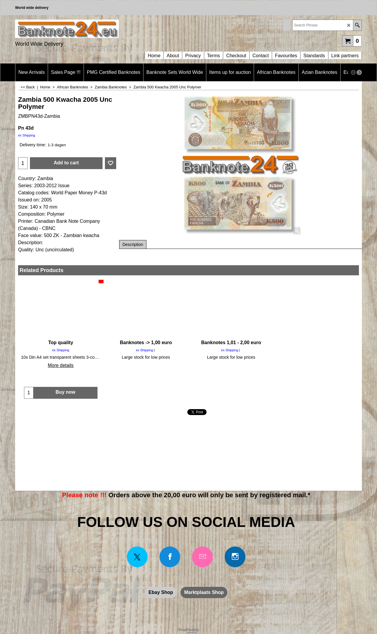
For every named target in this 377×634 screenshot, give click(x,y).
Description (132, 244)
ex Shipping (26, 135)
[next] (359, 72)
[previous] (353, 72)
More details (61, 365)
